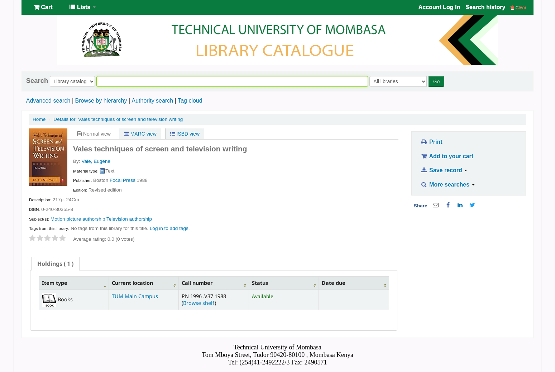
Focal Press (122, 180)
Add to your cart (446, 156)
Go (436, 81)
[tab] (55, 263)
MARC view (140, 134)
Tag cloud (190, 101)
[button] (43, 7)
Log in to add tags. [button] (170, 228)
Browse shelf (199, 303)
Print (431, 142)
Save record (443, 170)
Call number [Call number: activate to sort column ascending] (197, 282)
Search (37, 80)
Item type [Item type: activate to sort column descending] (54, 282)
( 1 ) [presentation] (55, 264)
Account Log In (439, 7)
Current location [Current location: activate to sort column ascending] (132, 282)
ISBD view (185, 134)
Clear (518, 7)
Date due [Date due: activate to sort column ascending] (333, 282)
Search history (485, 7)
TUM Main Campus (135, 296)
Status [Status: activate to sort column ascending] (260, 282)
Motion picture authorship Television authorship (101, 219)
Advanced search (48, 101)
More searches (447, 185)
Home (39, 119)
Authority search (152, 101)
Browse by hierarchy (101, 101)
